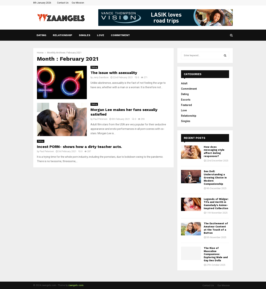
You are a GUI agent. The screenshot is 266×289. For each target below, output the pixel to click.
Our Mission (78, 2)
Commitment (120, 35)
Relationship (62, 35)
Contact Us (63, 2)
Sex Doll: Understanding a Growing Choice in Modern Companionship (215, 177)
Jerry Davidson (101, 77)
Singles (84, 35)
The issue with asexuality (114, 72)
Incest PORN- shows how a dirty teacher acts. (79, 146)
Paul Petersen (100, 119)
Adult (184, 83)
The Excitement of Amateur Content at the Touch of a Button (216, 228)
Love (100, 35)
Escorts (185, 99)
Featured (186, 105)
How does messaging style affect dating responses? (214, 152)
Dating (41, 35)
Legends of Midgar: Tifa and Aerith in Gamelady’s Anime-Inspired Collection (216, 204)
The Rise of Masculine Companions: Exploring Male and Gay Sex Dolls (216, 254)
